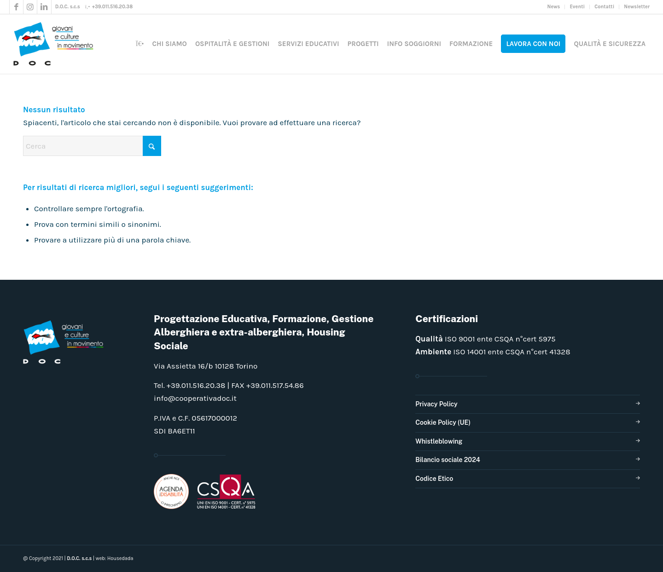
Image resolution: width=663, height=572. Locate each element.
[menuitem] (554, 7)
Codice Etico (434, 478)
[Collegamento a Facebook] (16, 7)
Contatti (604, 7)
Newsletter (637, 7)
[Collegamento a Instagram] (30, 7)
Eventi (577, 7)
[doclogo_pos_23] (56, 44)
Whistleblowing (438, 441)
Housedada (120, 558)
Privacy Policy (436, 404)
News (553, 7)
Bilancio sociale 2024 (447, 459)
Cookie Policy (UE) (443, 422)
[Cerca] (92, 146)
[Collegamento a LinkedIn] (44, 7)
